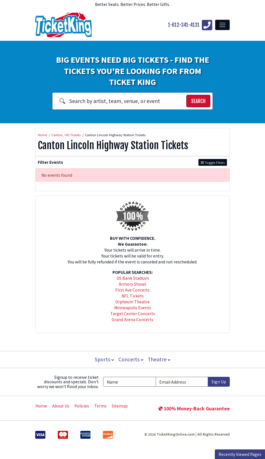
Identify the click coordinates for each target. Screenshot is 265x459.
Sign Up (218, 381)
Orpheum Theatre (132, 301)
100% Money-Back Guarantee (194, 408)
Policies (81, 406)
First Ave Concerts (132, 290)
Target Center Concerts (132, 313)
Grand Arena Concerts (132, 319)
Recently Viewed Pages (239, 454)
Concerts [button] (130, 359)
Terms (100, 406)
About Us (60, 406)
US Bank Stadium (132, 278)
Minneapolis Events (132, 307)
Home (41, 406)
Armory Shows (132, 284)
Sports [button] (104, 359)
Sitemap (120, 406)
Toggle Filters (213, 162)
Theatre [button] (159, 359)
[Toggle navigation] (222, 25)
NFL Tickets (133, 296)
